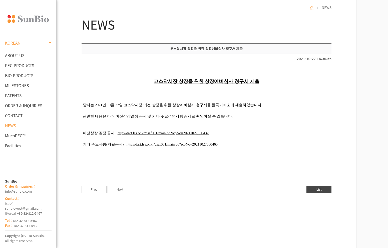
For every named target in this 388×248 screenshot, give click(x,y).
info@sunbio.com (18, 191)
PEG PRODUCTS (19, 65)
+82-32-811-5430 (26, 225)
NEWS (10, 125)
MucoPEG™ (15, 136)
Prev (94, 189)
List (318, 189)
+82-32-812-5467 (29, 213)
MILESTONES (17, 85)
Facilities (13, 146)
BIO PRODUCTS (19, 75)
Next (120, 189)
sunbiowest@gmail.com (23, 208)
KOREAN (28, 43)
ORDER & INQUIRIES (23, 105)
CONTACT (14, 115)
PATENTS (13, 95)
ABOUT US (15, 55)
